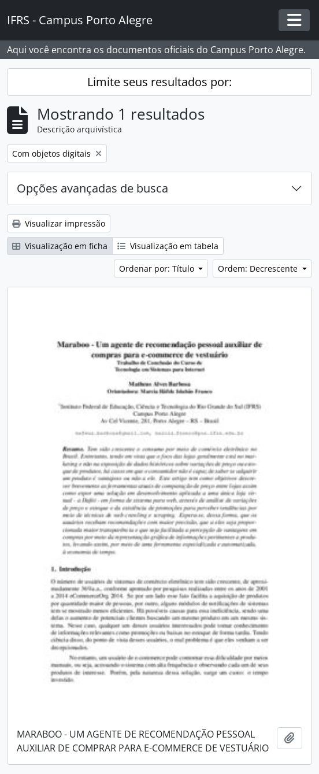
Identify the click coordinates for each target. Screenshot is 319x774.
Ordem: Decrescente (259, 268)
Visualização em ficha (59, 245)
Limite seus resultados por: (159, 82)
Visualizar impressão (58, 223)
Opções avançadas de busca (92, 188)
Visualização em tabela (167, 245)
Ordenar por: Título (157, 268)
